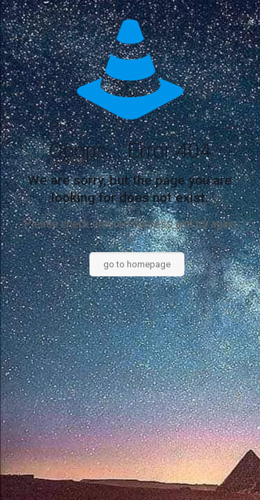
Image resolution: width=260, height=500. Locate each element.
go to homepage (137, 264)
